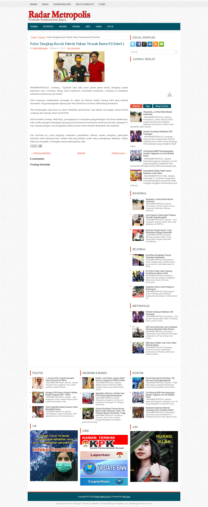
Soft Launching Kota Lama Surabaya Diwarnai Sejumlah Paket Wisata (161, 328)
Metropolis (48, 26)
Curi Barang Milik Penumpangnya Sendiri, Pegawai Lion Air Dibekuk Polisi (158, 153)
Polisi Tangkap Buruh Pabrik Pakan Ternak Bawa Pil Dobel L (77, 43)
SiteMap (102, 4)
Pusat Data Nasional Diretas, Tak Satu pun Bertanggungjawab (160, 379)
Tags (148, 106)
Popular (136, 106)
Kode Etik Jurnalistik (85, 4)
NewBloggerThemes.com (141, 504)
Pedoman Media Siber (62, 4)
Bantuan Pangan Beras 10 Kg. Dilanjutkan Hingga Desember (159, 231)
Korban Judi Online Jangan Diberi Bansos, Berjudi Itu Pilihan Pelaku (110, 379)
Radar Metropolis (40, 48)
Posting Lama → (119, 153)
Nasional (63, 26)
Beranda (33, 4)
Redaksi (45, 4)
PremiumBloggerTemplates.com (114, 504)
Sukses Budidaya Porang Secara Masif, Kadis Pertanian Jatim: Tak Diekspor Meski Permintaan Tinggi (110, 411)
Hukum (98, 26)
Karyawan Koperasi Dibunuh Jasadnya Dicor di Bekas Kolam (160, 409)
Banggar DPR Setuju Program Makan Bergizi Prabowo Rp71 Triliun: (61, 394)
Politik (110, 26)
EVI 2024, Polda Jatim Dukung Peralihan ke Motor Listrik (159, 272)
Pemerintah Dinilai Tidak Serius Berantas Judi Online (157, 172)
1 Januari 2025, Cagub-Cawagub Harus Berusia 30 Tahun (59, 379)
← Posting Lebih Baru (41, 153)
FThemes (69, 504)
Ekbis (88, 26)
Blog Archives (162, 106)
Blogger (126, 496)
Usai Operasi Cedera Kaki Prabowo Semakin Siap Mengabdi (161, 216)
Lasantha (95, 504)
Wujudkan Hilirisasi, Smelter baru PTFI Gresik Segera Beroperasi (110, 394)
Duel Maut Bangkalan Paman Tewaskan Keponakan (158, 256)
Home (34, 37)
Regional (76, 26)
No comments (73, 48)
